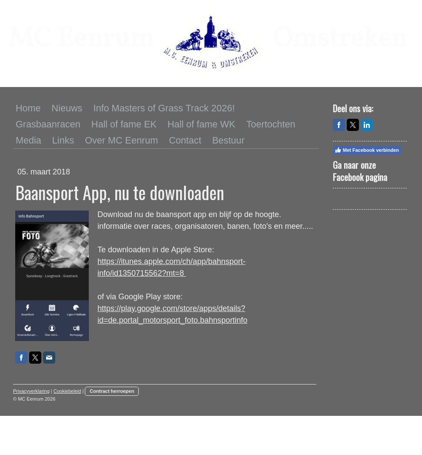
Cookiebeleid (67, 391)
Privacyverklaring (31, 391)
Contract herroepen (112, 391)
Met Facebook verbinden (367, 150)
